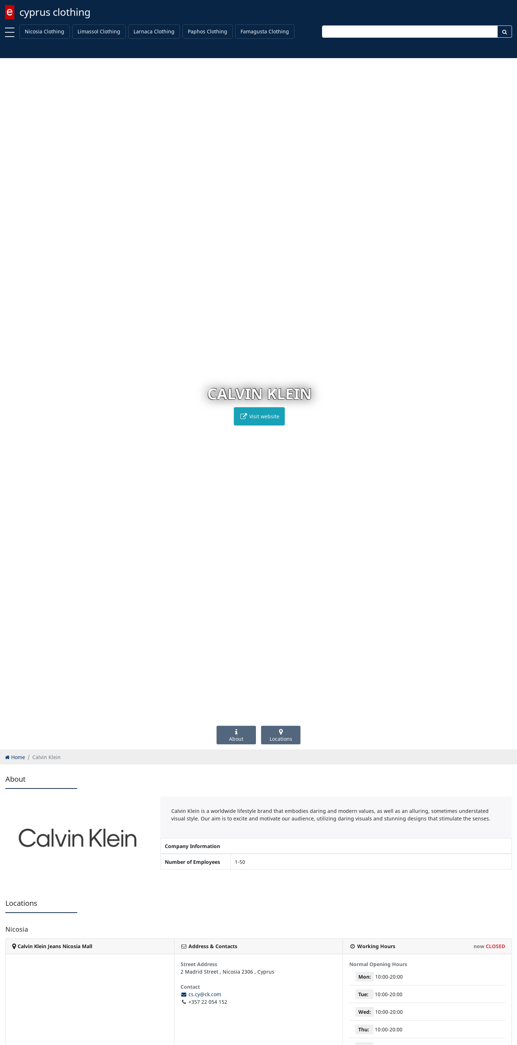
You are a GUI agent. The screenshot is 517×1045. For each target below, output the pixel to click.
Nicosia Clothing (44, 31)
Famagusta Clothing (265, 31)
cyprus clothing (54, 12)
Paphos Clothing (207, 31)
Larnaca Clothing (154, 31)
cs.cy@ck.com (201, 994)
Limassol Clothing (99, 31)
